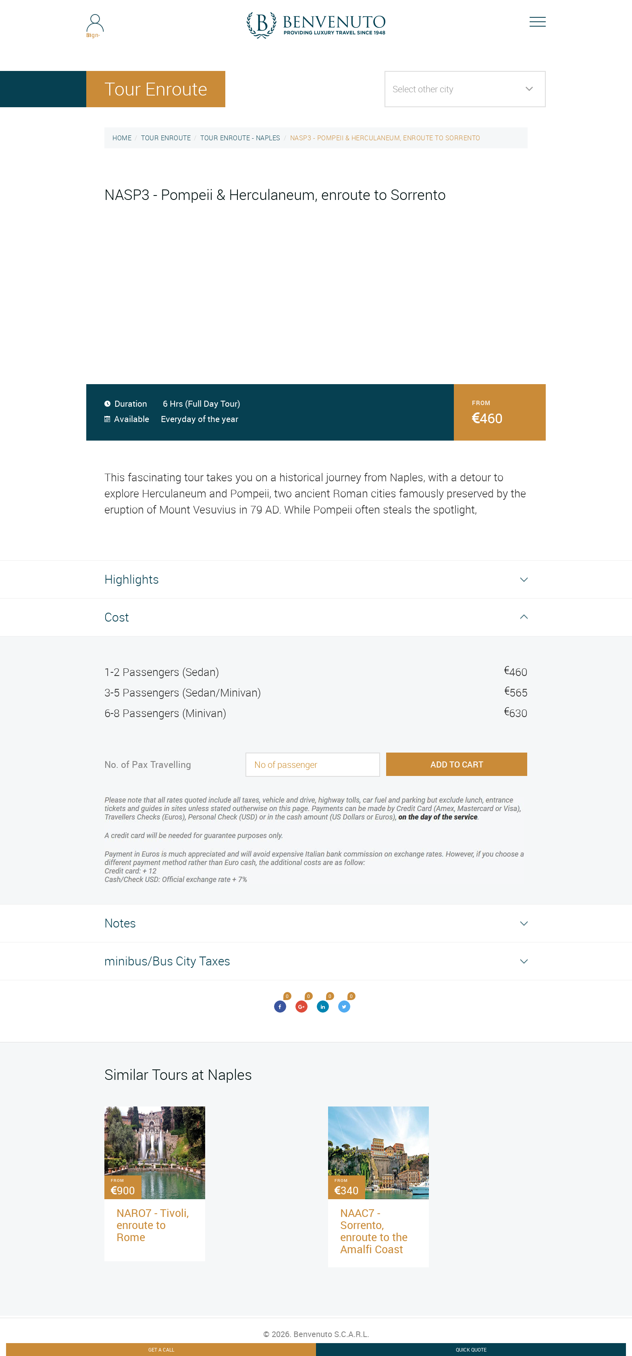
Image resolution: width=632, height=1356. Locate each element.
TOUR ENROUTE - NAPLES (240, 137)
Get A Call (161, 1349)
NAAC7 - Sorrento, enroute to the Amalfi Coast (373, 1230)
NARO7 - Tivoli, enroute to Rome (152, 1224)
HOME (121, 137)
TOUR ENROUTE (166, 137)
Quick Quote (471, 1349)
